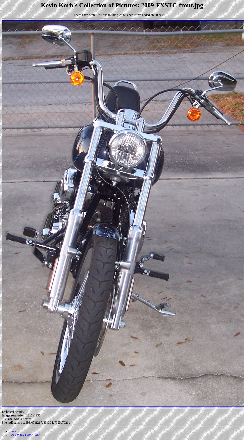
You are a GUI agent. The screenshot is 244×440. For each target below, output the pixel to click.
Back (13, 431)
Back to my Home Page (25, 435)
